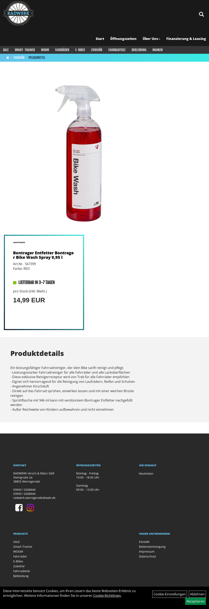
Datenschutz (147, 556)
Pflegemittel (37, 58)
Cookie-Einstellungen (169, 594)
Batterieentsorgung (152, 547)
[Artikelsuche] (201, 14)
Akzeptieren (195, 601)
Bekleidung (139, 50)
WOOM (45, 50)
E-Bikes (80, 50)
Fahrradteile (117, 50)
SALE (6, 50)
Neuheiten (146, 473)
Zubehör (96, 50)
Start (100, 38)
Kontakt (144, 542)
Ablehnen (197, 594)
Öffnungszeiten (123, 38)
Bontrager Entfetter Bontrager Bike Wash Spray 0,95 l (43, 255)
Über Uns (151, 38)
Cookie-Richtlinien (107, 595)
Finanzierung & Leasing (186, 38)
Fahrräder (62, 50)
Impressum (147, 551)
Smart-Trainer (25, 50)
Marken (157, 50)
